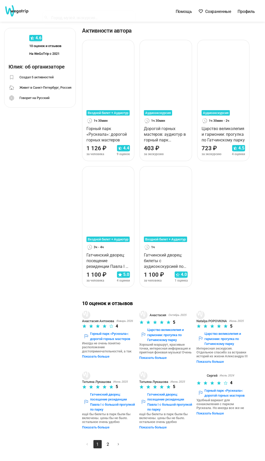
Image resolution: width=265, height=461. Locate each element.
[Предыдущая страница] (89, 436)
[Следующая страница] (120, 436)
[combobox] (91, 12)
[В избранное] (129, 46)
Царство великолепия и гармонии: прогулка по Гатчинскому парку (164, 335)
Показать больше (98, 352)
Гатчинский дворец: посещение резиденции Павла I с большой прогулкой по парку (107, 398)
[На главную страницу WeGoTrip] (20, 11)
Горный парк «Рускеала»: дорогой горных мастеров (109, 336)
